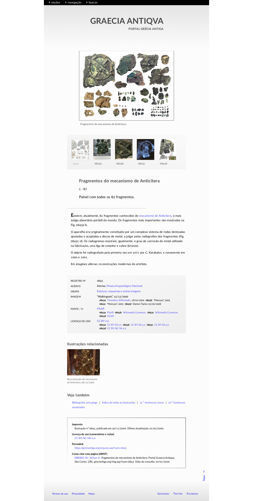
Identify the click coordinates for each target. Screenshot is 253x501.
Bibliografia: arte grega (84, 402)
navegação (74, 2)
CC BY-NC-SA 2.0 (116, 328)
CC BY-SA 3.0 (138, 325)
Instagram (163, 493)
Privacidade (78, 494)
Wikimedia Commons (134, 312)
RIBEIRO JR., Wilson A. (88, 458)
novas (152, 402)
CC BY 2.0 (103, 321)
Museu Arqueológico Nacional (124, 286)
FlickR (100, 309)
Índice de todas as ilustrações (118, 402)
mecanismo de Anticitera (155, 215)
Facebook (192, 493)
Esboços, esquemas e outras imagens (119, 291)
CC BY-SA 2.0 (114, 325)
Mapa (91, 494)
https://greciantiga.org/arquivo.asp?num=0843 (101, 448)
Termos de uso (60, 494)
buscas (93, 2)
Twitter (177, 493)
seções (55, 2)
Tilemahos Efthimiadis (119, 300)
